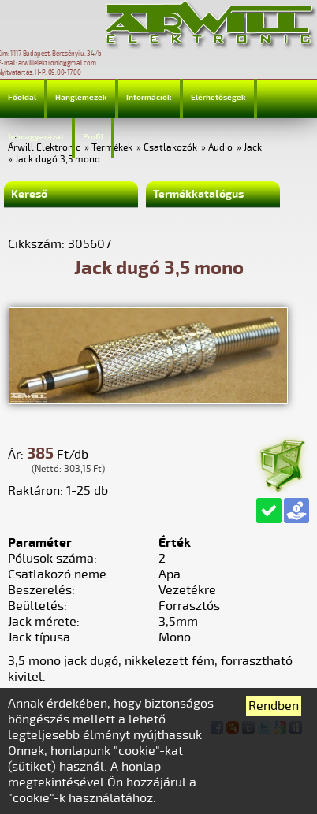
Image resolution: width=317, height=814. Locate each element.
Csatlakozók (170, 148)
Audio (220, 148)
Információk (149, 97)
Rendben (273, 706)
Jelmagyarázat (36, 137)
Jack (253, 148)
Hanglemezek (81, 97)
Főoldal (22, 97)
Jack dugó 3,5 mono (57, 159)
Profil (93, 137)
